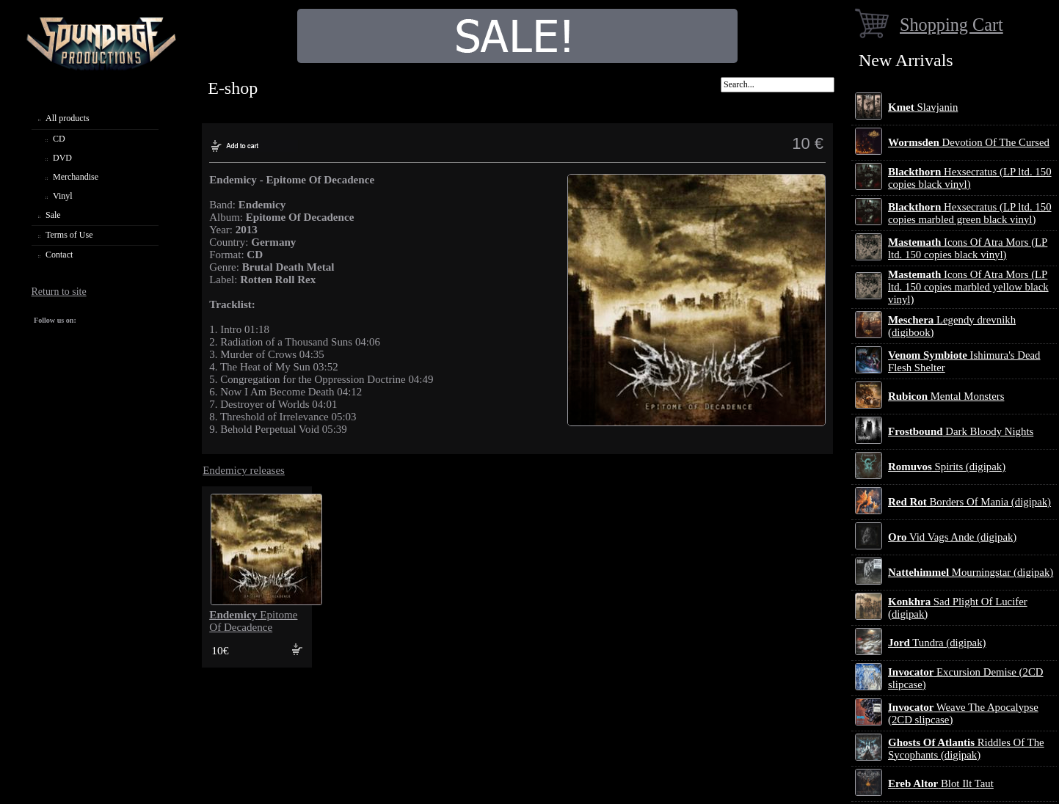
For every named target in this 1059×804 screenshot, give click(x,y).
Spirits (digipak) (946, 466)
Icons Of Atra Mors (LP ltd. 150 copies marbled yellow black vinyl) (968, 286)
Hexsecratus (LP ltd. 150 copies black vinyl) (970, 178)
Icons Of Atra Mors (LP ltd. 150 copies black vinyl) (967, 248)
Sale (53, 215)
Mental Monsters (946, 396)
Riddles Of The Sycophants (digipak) (966, 749)
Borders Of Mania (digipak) (969, 502)
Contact (59, 254)
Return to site (59, 291)
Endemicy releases (244, 470)
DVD (62, 158)
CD (59, 139)
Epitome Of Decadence (253, 621)
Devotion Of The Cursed (968, 142)
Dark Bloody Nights (960, 431)
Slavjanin (923, 107)
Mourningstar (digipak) (970, 572)
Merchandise (75, 177)
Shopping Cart (951, 24)
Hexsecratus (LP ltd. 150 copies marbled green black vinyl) (970, 213)
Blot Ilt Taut (941, 783)
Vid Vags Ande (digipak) (952, 537)
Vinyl (63, 196)
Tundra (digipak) (937, 642)
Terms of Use (69, 235)
